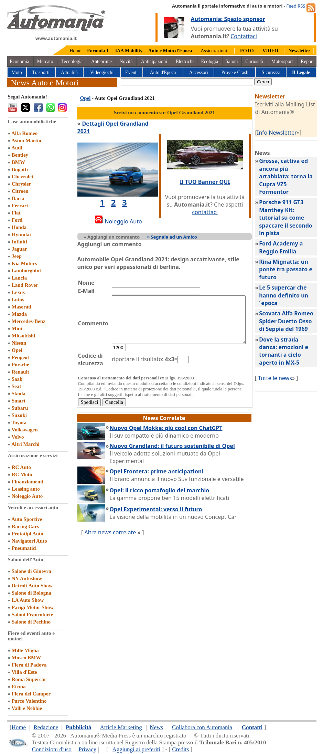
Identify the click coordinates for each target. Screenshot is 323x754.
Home (75, 50)
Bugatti (20, 169)
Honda (19, 227)
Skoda (18, 393)
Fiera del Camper (31, 694)
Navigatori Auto (29, 541)
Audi (16, 147)
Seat (16, 386)
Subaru (20, 408)
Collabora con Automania (202, 727)
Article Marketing (121, 727)
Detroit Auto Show (32, 585)
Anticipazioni (154, 61)
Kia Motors (24, 263)
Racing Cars (25, 526)
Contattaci (243, 36)
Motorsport (282, 61)
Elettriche (185, 61)
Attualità (69, 72)
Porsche (20, 364)
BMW (18, 162)
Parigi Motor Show (33, 607)
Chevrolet (22, 176)
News (156, 727)
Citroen (20, 191)
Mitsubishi (23, 335)
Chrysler (21, 184)
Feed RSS (295, 6)
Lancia (19, 278)
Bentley (20, 155)
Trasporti (41, 72)
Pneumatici (24, 548)
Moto (17, 72)
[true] (187, 81)
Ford (17, 220)
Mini (17, 328)
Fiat (16, 213)
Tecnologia (72, 61)
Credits (180, 749)
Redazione (45, 727)
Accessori (198, 72)
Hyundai (21, 234)
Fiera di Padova (29, 665)
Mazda (19, 314)
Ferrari (20, 205)
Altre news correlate (110, 528)
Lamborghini (26, 270)
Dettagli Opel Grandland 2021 (122, 123)
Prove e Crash (235, 72)
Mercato (45, 61)
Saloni (232, 61)
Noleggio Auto (27, 496)
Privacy (87, 749)
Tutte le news (283, 378)
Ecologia (209, 61)
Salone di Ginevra (31, 571)
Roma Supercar (29, 679)
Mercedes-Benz (28, 321)
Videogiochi (102, 72)
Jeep (17, 256)
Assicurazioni (214, 50)
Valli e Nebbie (26, 708)
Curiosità (254, 61)
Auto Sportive (26, 519)
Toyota (18, 422)
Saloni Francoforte (32, 614)
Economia (19, 61)
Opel (17, 350)
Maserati (21, 307)
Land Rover (25, 285)
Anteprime (101, 61)
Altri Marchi (25, 444)
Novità (125, 61)
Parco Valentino (29, 701)
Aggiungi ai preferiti (136, 749)
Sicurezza (271, 72)
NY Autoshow (27, 578)
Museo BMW (26, 657)
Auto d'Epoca (163, 72)
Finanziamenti (28, 481)
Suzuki (19, 415)
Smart (18, 401)
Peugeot (20, 357)
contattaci (211, 208)
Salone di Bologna (31, 593)
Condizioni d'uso (52, 749)
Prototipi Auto (27, 533)
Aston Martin (26, 140)
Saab (17, 379)
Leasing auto (26, 489)
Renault (20, 372)
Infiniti (19, 241)
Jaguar (19, 249)
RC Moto (22, 474)
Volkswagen (24, 429)
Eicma (19, 686)
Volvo (17, 437)
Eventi (131, 72)
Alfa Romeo (24, 133)
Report (307, 61)
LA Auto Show (28, 600)
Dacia (18, 198)
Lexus (18, 292)
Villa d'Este (24, 672)
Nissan (19, 343)
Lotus (18, 299)
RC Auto (21, 467)
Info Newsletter (284, 132)
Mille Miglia (25, 650)
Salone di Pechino (31, 622)
